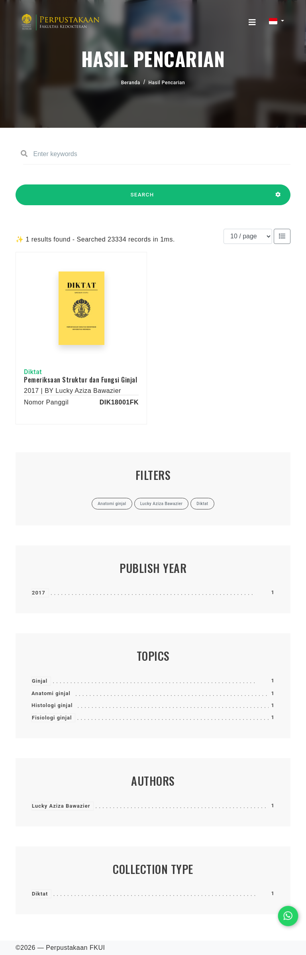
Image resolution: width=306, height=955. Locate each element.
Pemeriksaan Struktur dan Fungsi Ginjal (80, 379)
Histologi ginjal (52, 705)
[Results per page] (248, 236)
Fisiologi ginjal (52, 718)
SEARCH (142, 198)
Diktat (40, 894)
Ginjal (39, 681)
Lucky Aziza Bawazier (61, 806)
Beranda (130, 82)
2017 (38, 593)
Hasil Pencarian (167, 82)
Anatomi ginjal (51, 693)
